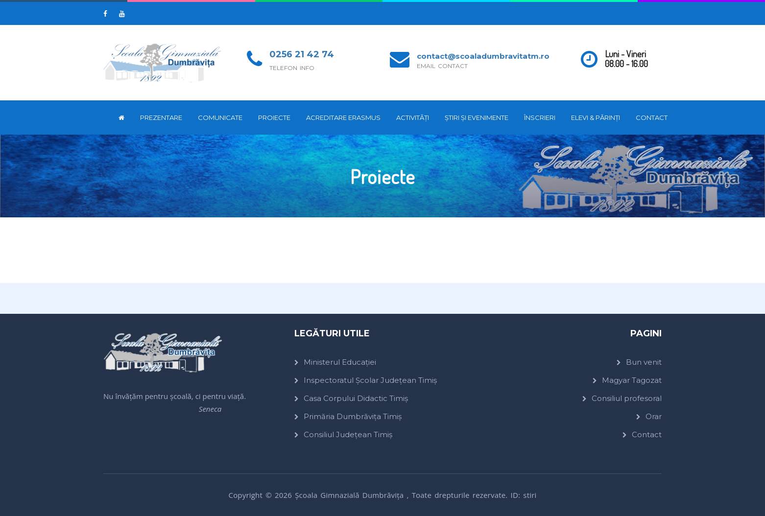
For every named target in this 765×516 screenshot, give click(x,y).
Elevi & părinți (595, 117)
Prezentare (161, 117)
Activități (412, 117)
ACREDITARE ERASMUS (343, 117)
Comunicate (220, 117)
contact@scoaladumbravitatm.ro (483, 56)
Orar (653, 416)
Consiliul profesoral (627, 398)
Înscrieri (539, 117)
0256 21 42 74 (301, 54)
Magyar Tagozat (632, 380)
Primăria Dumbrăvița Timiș (353, 416)
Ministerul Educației (340, 362)
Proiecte (274, 117)
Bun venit (644, 362)
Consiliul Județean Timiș (348, 434)
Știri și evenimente (476, 117)
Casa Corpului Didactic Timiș (356, 398)
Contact (652, 117)
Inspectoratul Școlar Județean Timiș (370, 380)
